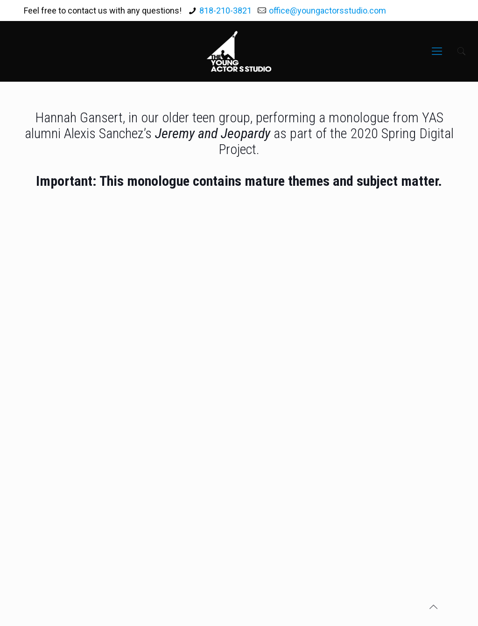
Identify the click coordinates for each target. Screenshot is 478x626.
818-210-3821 (225, 10)
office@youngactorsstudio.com (327, 10)
